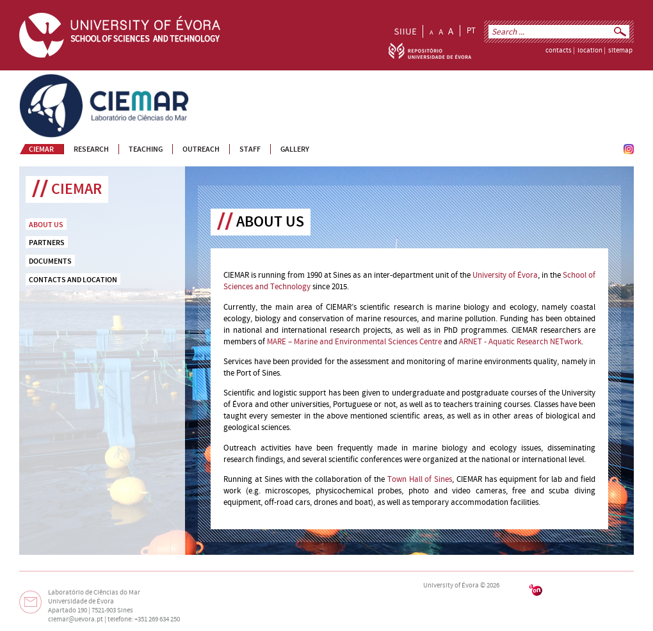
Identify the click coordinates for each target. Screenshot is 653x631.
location (589, 50)
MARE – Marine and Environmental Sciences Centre (354, 341)
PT (471, 30)
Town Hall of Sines (419, 479)
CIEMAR (33, 79)
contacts (558, 50)
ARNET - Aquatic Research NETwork (520, 341)
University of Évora (505, 275)
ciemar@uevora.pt (75, 619)
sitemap (620, 50)
